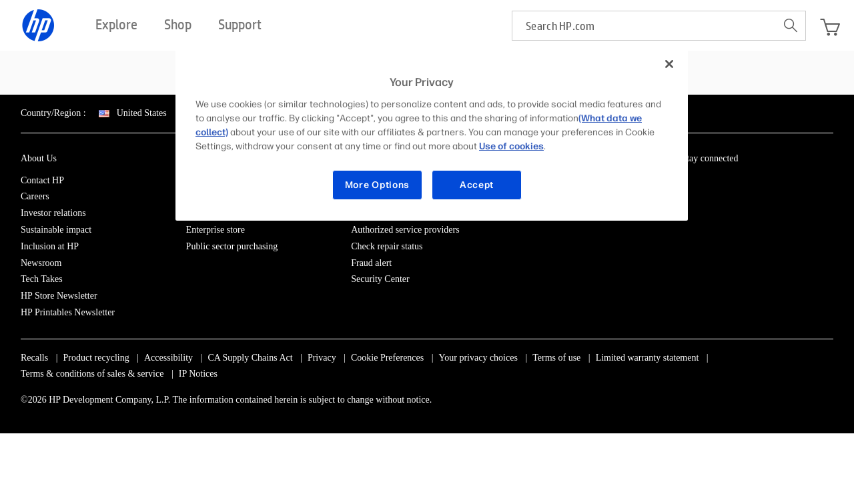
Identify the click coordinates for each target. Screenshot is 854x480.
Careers (35, 196)
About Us (39, 158)
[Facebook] (710, 182)
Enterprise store (215, 230)
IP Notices (198, 374)
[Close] (669, 64)
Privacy (322, 358)
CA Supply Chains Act (249, 358)
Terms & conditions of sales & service (92, 374)
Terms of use (556, 358)
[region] (431, 134)
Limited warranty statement (647, 358)
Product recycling (96, 358)
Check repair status (386, 246)
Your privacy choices (478, 358)
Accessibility (168, 358)
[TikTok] (800, 182)
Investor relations (53, 213)
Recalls (34, 358)
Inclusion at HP (50, 246)
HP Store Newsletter (59, 296)
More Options (377, 185)
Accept (477, 185)
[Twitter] (755, 182)
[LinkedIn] (688, 182)
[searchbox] (644, 25)
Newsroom (41, 263)
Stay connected (709, 158)
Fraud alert (371, 263)
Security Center (380, 279)
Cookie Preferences (387, 358)
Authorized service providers (405, 230)
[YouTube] (777, 182)
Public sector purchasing (232, 246)
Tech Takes (42, 279)
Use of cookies (511, 146)
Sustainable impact (56, 230)
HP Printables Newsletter (68, 312)
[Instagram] (732, 182)
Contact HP (42, 180)
